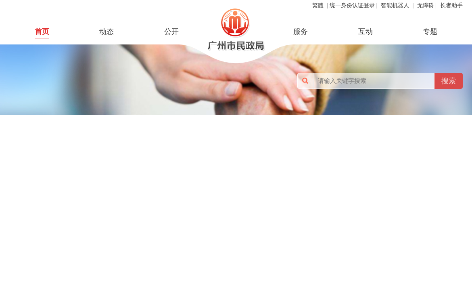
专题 (430, 31)
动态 (106, 31)
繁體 (318, 5)
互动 (365, 31)
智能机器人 (395, 5)
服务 (300, 31)
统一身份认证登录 (352, 5)
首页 (42, 31)
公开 (171, 31)
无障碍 (425, 5)
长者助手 (451, 5)
